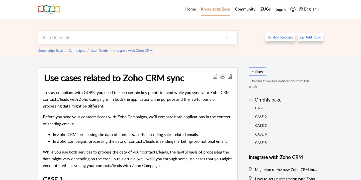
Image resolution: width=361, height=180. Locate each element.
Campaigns (76, 50)
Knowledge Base (50, 50)
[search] (127, 37)
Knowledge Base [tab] (215, 9)
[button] (222, 76)
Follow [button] (257, 71)
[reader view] (229, 76)
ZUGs (265, 9)
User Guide (99, 50)
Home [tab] (190, 9)
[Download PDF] (214, 76)
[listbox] (227, 37)
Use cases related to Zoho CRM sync (114, 78)
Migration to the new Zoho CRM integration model (286, 169)
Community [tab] (245, 9)
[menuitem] (281, 9)
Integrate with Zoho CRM (133, 50)
